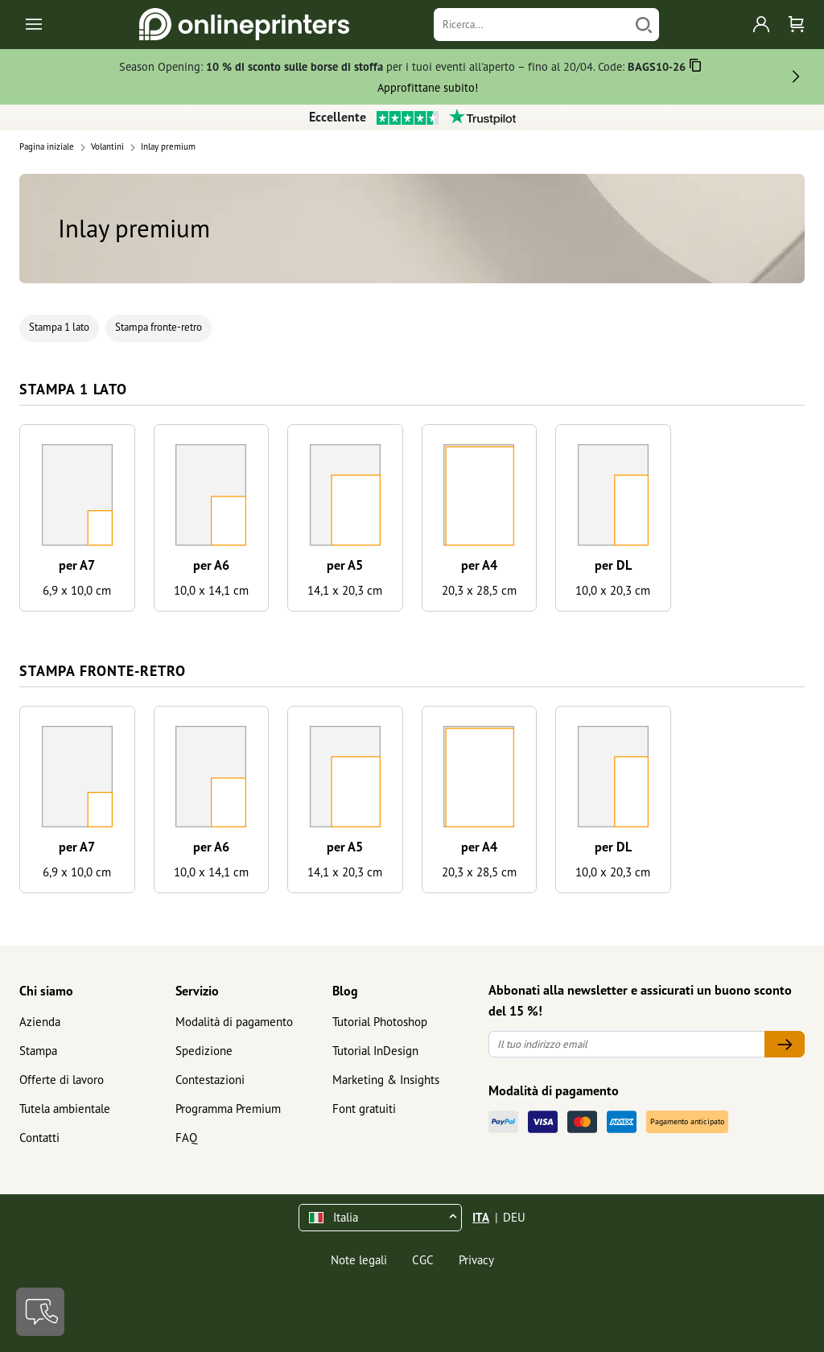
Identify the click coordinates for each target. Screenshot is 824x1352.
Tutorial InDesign (375, 1050)
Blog (345, 991)
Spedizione (204, 1050)
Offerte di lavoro (61, 1079)
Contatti (39, 1137)
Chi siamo (46, 991)
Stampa (38, 1050)
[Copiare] (696, 68)
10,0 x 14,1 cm (211, 590)
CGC (423, 1260)
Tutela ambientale (64, 1108)
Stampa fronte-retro (158, 327)
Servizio (197, 991)
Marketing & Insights (385, 1079)
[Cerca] (643, 24)
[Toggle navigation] (35, 24)
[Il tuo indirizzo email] (626, 1044)
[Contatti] (40, 1312)
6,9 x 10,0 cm (77, 590)
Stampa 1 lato (59, 327)
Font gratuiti (364, 1108)
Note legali (359, 1260)
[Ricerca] (531, 24)
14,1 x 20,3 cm (344, 590)
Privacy (476, 1260)
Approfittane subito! (427, 87)
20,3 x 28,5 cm (479, 590)
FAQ (186, 1137)
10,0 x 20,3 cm (612, 590)
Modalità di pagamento (234, 1021)
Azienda (39, 1021)
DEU (514, 1217)
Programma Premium (228, 1108)
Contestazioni (210, 1079)
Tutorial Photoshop (379, 1021)
